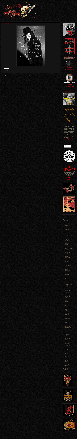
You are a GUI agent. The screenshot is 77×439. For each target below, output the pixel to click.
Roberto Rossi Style (68, 327)
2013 (65, 219)
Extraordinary (67, 309)
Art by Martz (66, 319)
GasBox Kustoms (67, 317)
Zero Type (66, 335)
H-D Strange (67, 274)
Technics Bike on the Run (68, 248)
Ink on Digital (67, 343)
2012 (65, 220)
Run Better (66, 297)
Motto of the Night (67, 252)
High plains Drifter (67, 225)
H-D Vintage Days (67, 287)
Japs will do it (67, 226)
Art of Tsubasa (67, 304)
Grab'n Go (66, 230)
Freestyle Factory (67, 352)
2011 (65, 368)
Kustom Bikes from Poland (67, 286)
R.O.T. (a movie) (67, 295)
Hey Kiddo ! (66, 349)
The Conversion (67, 290)
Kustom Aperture (67, 306)
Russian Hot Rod (67, 253)
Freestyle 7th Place (68, 322)
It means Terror (67, 314)
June (66, 360)
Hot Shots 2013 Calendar (68, 235)
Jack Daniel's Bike (67, 321)
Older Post (57, 75)
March (66, 364)
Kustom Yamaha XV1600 (68, 284)
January (66, 366)
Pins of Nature (67, 261)
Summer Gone (67, 279)
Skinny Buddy (67, 313)
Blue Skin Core (67, 310)
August (66, 357)
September (66, 356)
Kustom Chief (67, 249)
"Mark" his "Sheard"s (68, 270)
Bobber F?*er (67, 239)
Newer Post (4, 75)
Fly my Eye (66, 353)
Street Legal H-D (67, 244)
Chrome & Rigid (67, 260)
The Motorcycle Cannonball (67, 292)
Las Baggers (67, 273)
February (66, 365)
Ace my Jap (66, 301)
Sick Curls (66, 305)
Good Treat (66, 266)
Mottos (6, 70)
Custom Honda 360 (68, 265)
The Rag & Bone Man (68, 257)
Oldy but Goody (67, 229)
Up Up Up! (66, 256)
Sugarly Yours (67, 333)
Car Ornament (67, 269)
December (66, 221)
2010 (65, 369)
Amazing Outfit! (67, 300)
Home (30, 75)
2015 (65, 216)
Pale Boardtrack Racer (68, 234)
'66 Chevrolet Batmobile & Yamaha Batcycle (69, 345)
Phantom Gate (67, 308)
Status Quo (66, 236)
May (65, 361)
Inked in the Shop (67, 278)
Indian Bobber (67, 323)
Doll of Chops (67, 348)
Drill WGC (66, 228)
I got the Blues (67, 243)
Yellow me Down (67, 318)
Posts (65, 145)
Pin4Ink (66, 339)
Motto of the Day (67, 224)
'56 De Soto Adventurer (68, 350)
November (66, 223)
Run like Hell (67, 334)
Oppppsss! (66, 293)
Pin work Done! (67, 247)
